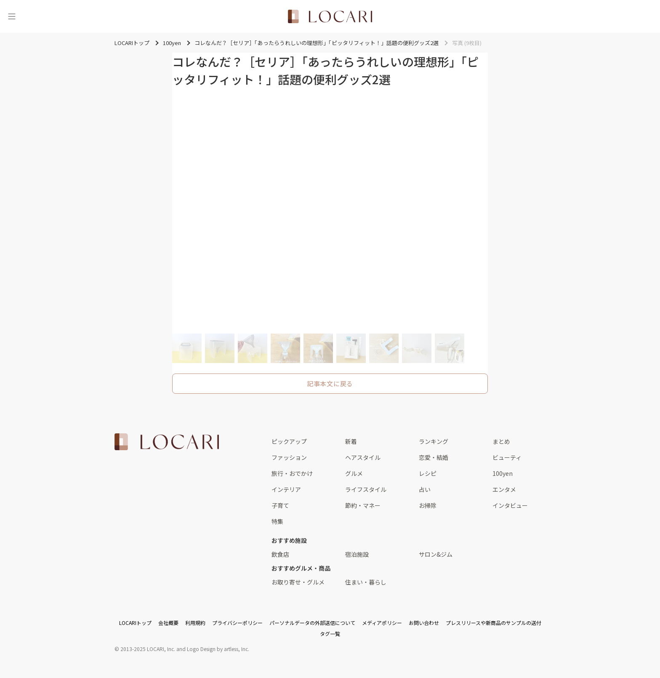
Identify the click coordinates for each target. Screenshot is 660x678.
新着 (351, 441)
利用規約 (195, 622)
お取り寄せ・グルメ (298, 582)
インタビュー (510, 505)
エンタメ (504, 489)
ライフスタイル (365, 489)
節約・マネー (363, 505)
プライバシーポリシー (237, 622)
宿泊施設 (357, 554)
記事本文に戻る (330, 383)
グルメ (354, 473)
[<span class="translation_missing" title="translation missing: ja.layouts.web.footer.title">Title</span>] (166, 441)
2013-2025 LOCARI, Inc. (147, 648)
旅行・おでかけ (292, 473)
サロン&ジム (435, 554)
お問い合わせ (424, 622)
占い (425, 489)
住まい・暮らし (365, 582)
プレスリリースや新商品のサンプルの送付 (493, 622)
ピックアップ (289, 441)
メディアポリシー (382, 622)
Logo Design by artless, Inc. (218, 648)
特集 (277, 521)
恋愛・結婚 (433, 457)
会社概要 (168, 622)
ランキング (433, 441)
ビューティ (507, 457)
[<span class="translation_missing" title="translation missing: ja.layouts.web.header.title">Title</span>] (330, 16)
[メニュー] (12, 16)
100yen (502, 473)
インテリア (286, 489)
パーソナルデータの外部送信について (312, 622)
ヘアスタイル (363, 457)
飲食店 (280, 554)
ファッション (289, 457)
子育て (280, 505)
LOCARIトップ (135, 622)
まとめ (501, 441)
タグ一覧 (330, 633)
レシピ (427, 473)
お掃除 (427, 505)
